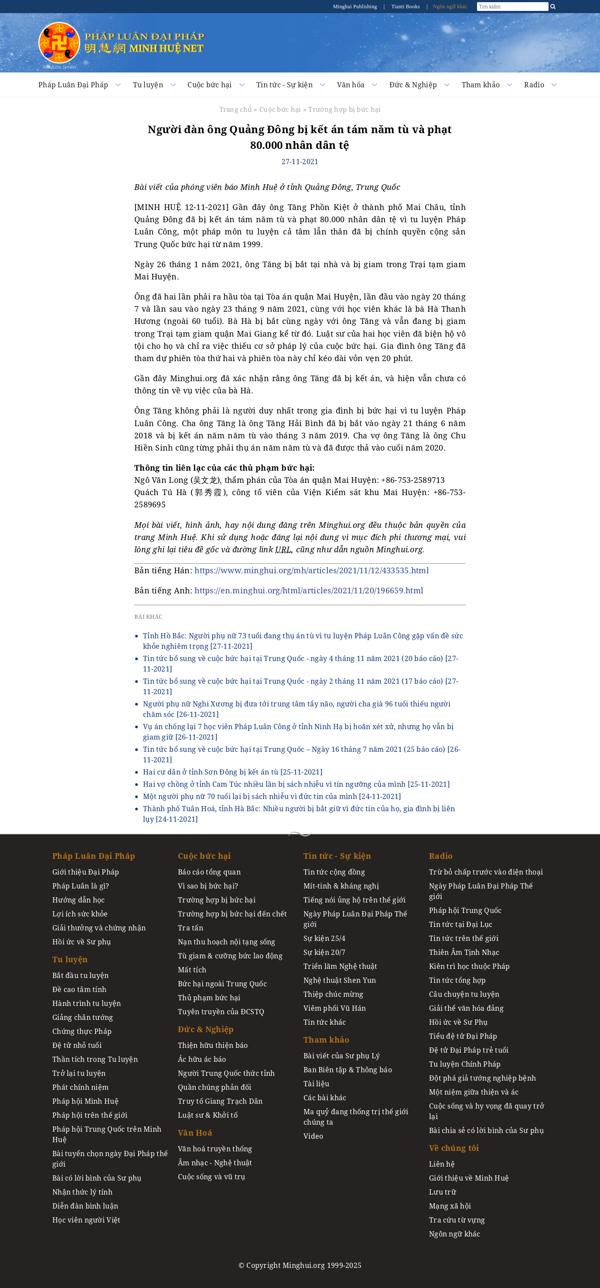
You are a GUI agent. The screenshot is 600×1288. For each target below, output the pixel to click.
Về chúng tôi (454, 1148)
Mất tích (192, 970)
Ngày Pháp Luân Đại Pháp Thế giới (355, 919)
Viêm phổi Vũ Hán (334, 1008)
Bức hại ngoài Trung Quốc (222, 983)
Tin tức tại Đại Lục (460, 924)
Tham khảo (481, 85)
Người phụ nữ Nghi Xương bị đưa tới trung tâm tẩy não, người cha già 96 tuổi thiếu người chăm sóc (296, 709)
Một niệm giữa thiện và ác (473, 1092)
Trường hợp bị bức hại (344, 109)
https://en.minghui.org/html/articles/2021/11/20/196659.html (308, 590)
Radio (534, 85)
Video (313, 1136)
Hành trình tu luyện (86, 1003)
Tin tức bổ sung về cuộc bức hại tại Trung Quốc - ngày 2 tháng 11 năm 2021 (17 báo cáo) (300, 686)
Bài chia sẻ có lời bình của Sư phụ (486, 1130)
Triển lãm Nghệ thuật (340, 966)
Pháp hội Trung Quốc (465, 910)
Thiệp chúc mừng (333, 994)
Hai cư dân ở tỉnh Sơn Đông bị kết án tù (233, 772)
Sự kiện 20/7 (324, 952)
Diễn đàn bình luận (85, 1206)
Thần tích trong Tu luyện (95, 1059)
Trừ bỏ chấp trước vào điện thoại (486, 872)
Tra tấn (190, 928)
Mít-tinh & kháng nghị (341, 886)
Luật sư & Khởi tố (208, 1115)
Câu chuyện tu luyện (464, 994)
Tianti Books (406, 6)
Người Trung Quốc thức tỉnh (226, 1073)
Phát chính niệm (80, 1087)
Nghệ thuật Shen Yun (339, 980)
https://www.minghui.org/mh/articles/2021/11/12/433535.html (311, 570)
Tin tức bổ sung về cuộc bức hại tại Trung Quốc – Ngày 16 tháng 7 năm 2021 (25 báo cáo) (301, 754)
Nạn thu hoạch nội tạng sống (227, 942)
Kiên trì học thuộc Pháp (469, 966)
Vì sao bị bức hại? (208, 886)
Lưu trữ (442, 1192)
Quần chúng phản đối (214, 1087)
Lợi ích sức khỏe (80, 914)
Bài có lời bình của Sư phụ (97, 1178)
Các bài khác (324, 1097)
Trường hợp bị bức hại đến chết (232, 914)
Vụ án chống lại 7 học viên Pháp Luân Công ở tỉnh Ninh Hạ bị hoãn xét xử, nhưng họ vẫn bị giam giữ (298, 732)
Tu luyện (148, 85)
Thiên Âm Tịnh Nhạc (464, 952)
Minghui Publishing (355, 6)
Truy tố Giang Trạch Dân (220, 1101)
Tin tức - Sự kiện (284, 85)
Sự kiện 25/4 (324, 938)
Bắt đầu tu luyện (80, 975)
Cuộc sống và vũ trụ (211, 1176)
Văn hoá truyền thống (215, 1149)
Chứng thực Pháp (82, 1031)
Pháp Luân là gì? (80, 886)
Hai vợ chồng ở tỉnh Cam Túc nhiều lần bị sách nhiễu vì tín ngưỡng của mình (296, 784)
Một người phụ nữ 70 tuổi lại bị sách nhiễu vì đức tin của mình (272, 796)
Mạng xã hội (450, 1206)
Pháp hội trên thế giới (89, 1115)
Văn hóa (351, 85)
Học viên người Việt (86, 1220)
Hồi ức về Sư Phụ (458, 1022)
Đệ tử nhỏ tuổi (77, 1045)
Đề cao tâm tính (79, 989)
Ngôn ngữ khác (450, 6)
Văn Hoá (195, 1132)
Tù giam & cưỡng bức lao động (230, 956)
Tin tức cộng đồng (334, 872)
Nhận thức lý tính (82, 1192)
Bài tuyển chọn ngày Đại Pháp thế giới (110, 1159)
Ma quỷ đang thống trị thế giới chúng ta (356, 1117)
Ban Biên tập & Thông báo (347, 1069)
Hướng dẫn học (78, 900)
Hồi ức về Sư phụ (81, 942)
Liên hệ (442, 1164)
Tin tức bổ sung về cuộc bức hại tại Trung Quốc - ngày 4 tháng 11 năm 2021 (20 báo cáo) (300, 664)
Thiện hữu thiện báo (213, 1045)
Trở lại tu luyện (79, 1073)
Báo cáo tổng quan (209, 872)
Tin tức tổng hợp (457, 980)
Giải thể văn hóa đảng (466, 1008)
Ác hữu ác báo (202, 1059)
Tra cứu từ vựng (457, 1220)
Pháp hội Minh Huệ (85, 1101)
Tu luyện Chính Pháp (465, 1064)
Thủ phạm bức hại (209, 997)
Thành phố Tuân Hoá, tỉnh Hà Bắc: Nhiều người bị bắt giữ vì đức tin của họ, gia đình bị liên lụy (299, 814)
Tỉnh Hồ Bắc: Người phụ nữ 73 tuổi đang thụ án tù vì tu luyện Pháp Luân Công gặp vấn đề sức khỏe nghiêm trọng (303, 641)
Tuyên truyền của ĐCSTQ (221, 1011)
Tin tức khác (324, 1022)
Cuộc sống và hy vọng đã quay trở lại (486, 1111)
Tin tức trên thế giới (463, 938)
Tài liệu (316, 1083)
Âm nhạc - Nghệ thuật (215, 1162)
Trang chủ (235, 109)
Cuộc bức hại (210, 85)
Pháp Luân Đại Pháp (73, 85)
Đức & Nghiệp (413, 85)
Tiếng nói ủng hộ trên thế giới (354, 900)
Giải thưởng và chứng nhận (99, 928)
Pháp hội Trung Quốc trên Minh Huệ (106, 1134)
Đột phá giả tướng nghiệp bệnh (482, 1078)
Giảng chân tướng (82, 1017)
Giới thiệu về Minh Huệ (469, 1178)
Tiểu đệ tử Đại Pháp (463, 1036)
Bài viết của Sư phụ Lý (341, 1056)
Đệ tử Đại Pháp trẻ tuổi (469, 1050)
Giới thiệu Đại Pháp (85, 872)
